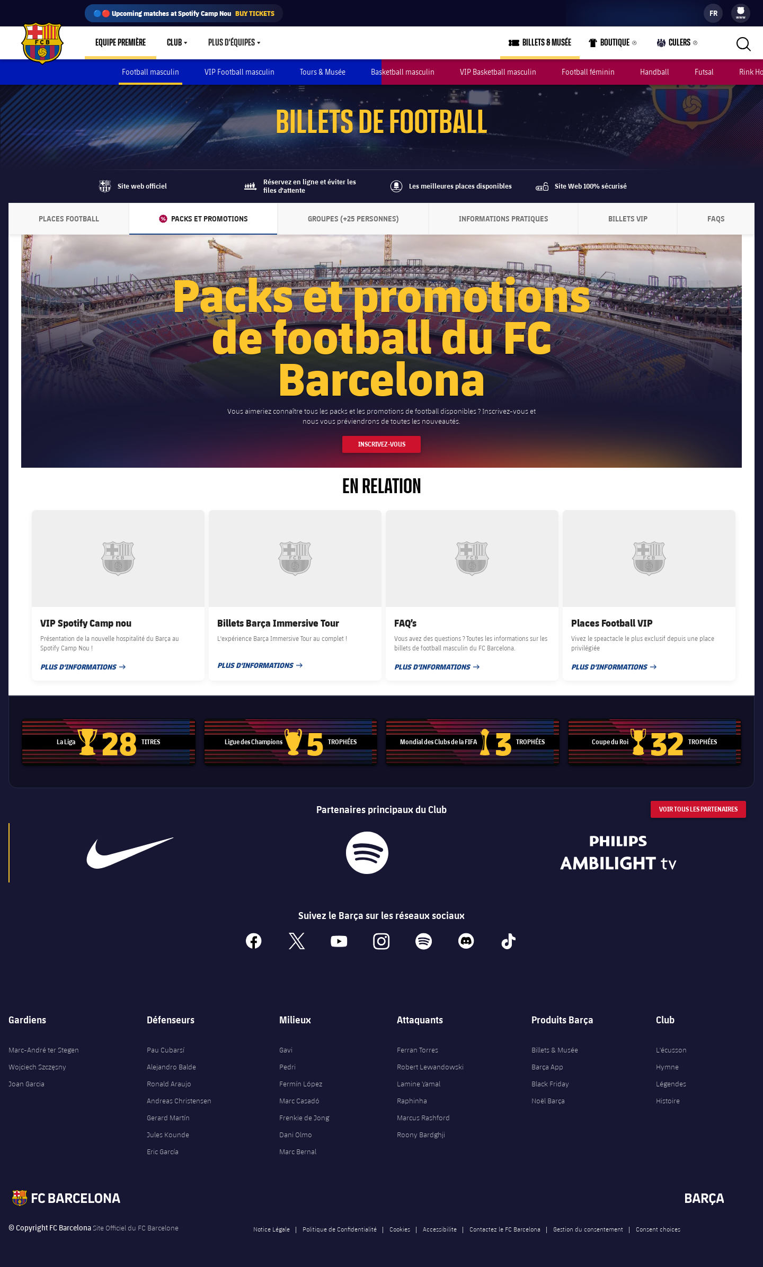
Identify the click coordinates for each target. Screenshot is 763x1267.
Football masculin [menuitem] (150, 71)
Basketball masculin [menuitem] (402, 71)
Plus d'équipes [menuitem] (231, 43)
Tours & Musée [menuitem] (322, 71)
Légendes (671, 1083)
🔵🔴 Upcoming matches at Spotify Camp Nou (183, 13)
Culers (674, 45)
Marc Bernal (297, 1151)
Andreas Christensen (179, 1100)
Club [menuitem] (174, 43)
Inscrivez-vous (381, 444)
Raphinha (412, 1100)
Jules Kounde (168, 1134)
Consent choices (658, 1229)
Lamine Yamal (418, 1083)
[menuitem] (740, 10)
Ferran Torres (417, 1050)
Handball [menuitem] (654, 71)
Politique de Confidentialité (340, 1229)
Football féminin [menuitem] (588, 71)
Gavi (285, 1050)
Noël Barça (548, 1100)
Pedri (287, 1067)
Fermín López (300, 1083)
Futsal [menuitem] (704, 71)
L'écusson (671, 1050)
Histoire (668, 1100)
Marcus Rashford (423, 1117)
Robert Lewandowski (430, 1067)
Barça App (547, 1067)
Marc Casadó (299, 1100)
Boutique (609, 45)
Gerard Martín (168, 1117)
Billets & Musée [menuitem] (546, 43)
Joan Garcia (26, 1083)
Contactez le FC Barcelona (504, 1229)
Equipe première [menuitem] (120, 43)
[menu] (740, 13)
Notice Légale (271, 1229)
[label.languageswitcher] (713, 13)
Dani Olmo (295, 1134)
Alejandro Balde (171, 1067)
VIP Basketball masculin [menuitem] (498, 71)
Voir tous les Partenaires (698, 809)
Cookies (399, 1229)
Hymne (667, 1067)
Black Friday (550, 1083)
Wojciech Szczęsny (37, 1067)
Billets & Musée (554, 1050)
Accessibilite (440, 1229)
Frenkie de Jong (304, 1117)
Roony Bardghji (421, 1134)
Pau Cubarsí (165, 1050)
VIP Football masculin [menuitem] (239, 71)
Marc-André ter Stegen (43, 1050)
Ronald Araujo (169, 1083)
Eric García (163, 1151)
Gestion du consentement (588, 1229)
